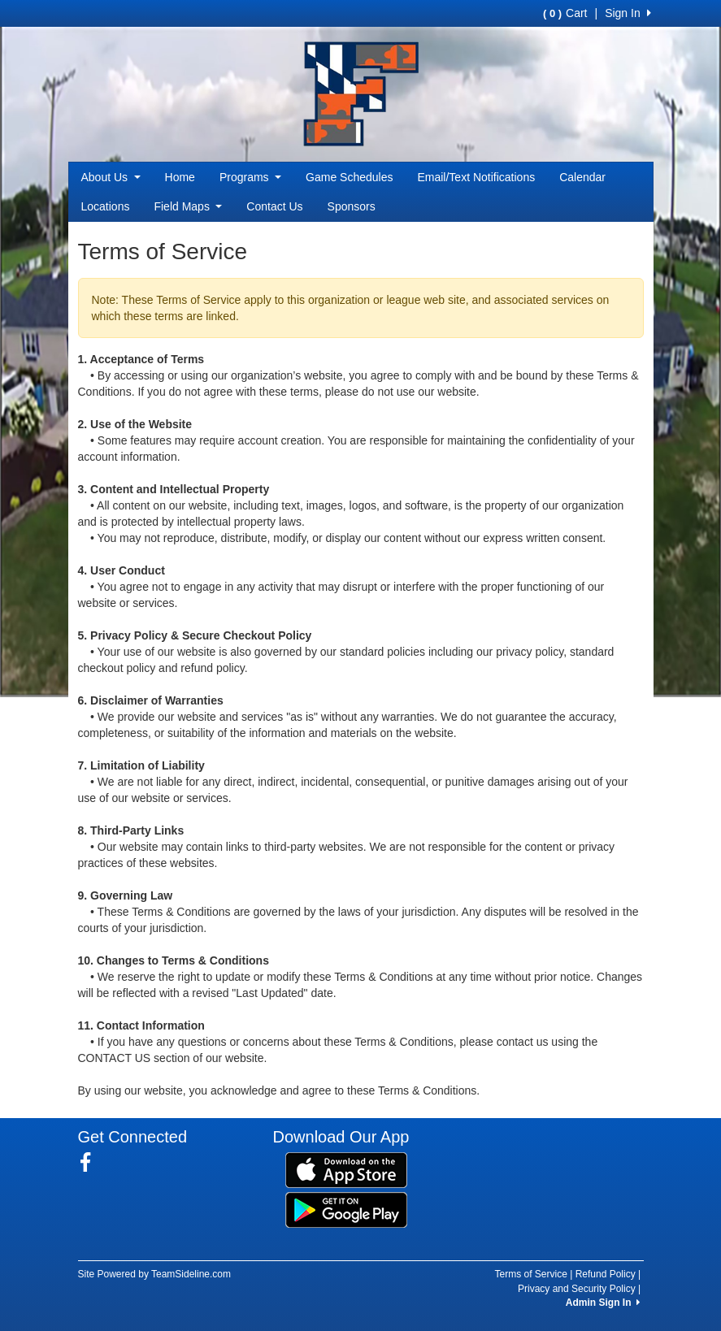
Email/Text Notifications (476, 177)
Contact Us (274, 206)
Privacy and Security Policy (577, 1288)
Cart (565, 13)
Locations (105, 206)
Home (180, 177)
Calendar (582, 177)
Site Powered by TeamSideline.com (155, 1274)
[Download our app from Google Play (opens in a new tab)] (346, 1208)
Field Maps (188, 206)
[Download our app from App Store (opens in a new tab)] (346, 1168)
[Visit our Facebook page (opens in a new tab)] (91, 1162)
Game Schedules (349, 177)
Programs (250, 177)
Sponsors (352, 206)
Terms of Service (531, 1274)
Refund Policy (605, 1274)
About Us (111, 177)
